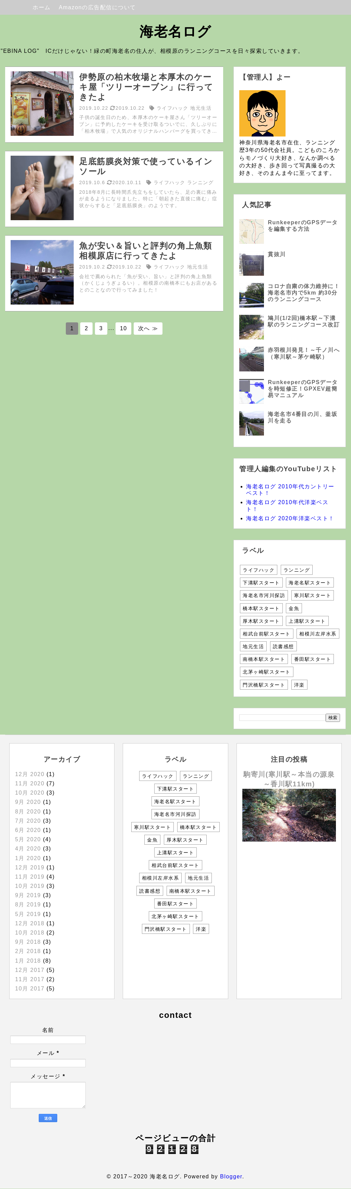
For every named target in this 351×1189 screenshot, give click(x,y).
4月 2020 (28, 849)
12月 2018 (30, 923)
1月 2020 (28, 858)
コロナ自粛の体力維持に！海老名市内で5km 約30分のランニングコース (304, 292)
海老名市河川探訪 (264, 595)
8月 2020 (28, 812)
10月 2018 (30, 933)
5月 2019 (28, 914)
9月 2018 (28, 942)
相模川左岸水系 (318, 634)
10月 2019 (30, 886)
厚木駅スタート (261, 621)
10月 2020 (30, 793)
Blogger (231, 1176)
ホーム (42, 7)
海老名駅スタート (310, 582)
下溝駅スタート (261, 582)
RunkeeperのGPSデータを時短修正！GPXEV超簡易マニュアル (303, 388)
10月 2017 (30, 988)
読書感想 (283, 646)
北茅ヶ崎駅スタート (267, 672)
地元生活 (253, 646)
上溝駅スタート (307, 621)
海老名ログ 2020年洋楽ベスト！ (290, 518)
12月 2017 (30, 970)
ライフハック (259, 570)
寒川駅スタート (312, 595)
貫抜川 (277, 254)
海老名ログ (175, 31)
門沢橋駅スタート (264, 685)
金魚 (294, 608)
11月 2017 (30, 979)
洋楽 (299, 685)
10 (123, 328)
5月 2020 (28, 839)
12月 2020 (30, 774)
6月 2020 (28, 830)
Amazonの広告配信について (97, 7)
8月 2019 (28, 904)
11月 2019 (30, 877)
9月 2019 (28, 895)
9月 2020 (28, 802)
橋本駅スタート (261, 608)
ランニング (296, 570)
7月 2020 (28, 821)
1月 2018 (28, 961)
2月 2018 (28, 951)
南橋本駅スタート (264, 659)
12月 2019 (30, 867)
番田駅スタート (312, 659)
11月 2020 (30, 783)
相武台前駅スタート (267, 634)
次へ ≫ (148, 328)
